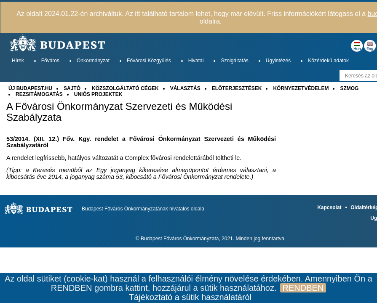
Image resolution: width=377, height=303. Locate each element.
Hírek (18, 61)
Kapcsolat (329, 207)
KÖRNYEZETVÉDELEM (301, 88)
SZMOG (349, 88)
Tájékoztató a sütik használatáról (190, 297)
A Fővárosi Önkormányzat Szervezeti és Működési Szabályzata (119, 112)
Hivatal (196, 61)
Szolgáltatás (234, 61)
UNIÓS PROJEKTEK (98, 94)
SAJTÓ (72, 88)
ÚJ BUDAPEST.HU (30, 88)
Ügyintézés (278, 61)
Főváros (50, 61)
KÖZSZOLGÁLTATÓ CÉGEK (125, 88)
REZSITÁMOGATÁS (39, 94)
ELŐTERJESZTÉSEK (237, 88)
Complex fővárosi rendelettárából (169, 157)
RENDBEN (303, 287)
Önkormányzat (93, 61)
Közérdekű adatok (328, 61)
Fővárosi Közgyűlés (149, 61)
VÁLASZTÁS (185, 88)
